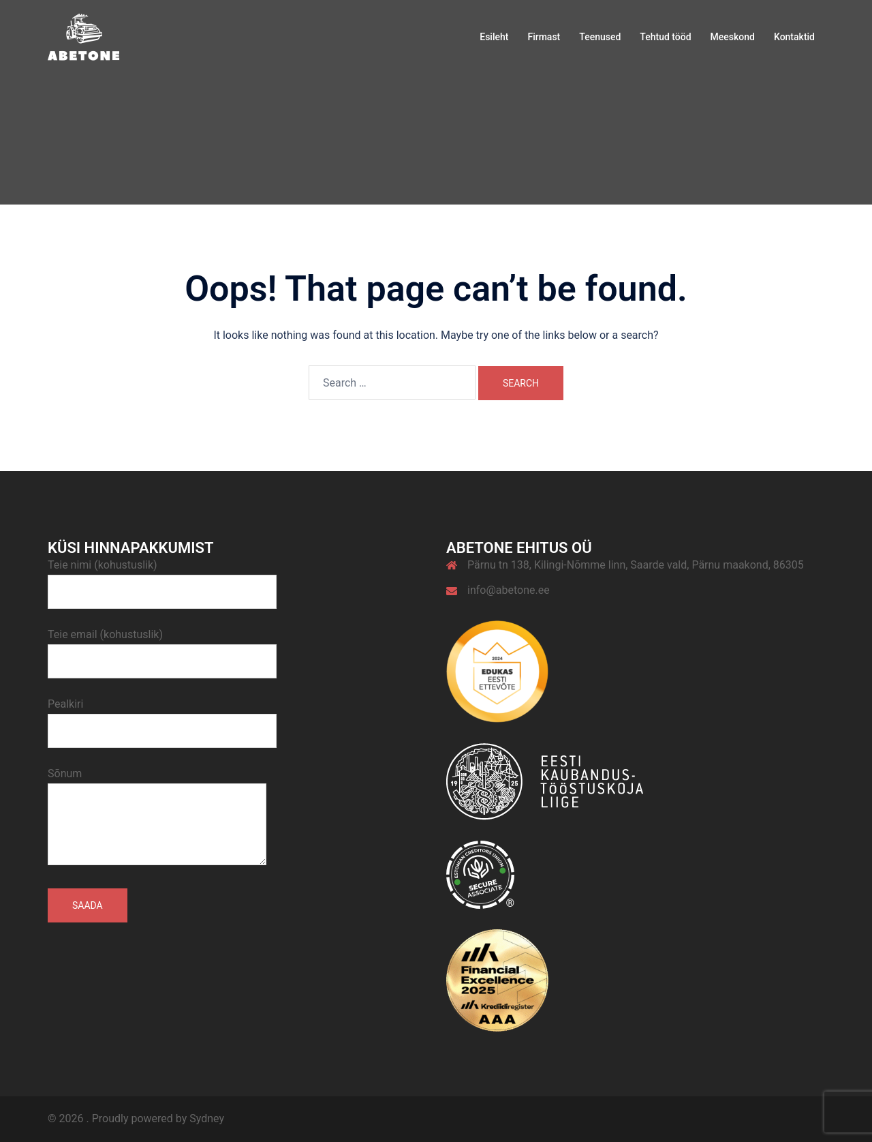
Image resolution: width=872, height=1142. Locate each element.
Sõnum (157, 817)
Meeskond (733, 36)
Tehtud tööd (665, 36)
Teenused (600, 36)
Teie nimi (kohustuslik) (162, 578)
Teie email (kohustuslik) (162, 647)
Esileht (494, 36)
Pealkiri (162, 717)
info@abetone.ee (508, 590)
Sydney (206, 1118)
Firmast (543, 36)
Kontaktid (794, 36)
